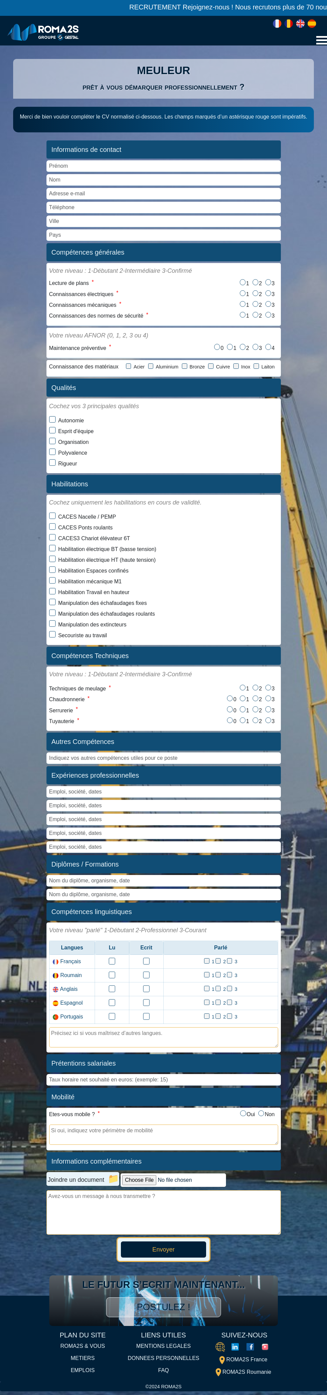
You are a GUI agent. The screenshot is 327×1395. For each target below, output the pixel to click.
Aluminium (167, 368)
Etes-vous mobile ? (72, 1118)
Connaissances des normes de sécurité (96, 317)
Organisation (73, 444)
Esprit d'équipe (76, 433)
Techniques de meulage (77, 690)
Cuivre (223, 368)
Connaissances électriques (81, 294)
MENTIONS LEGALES (163, 1350)
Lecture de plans (69, 283)
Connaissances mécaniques (83, 306)
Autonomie (71, 422)
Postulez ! (163, 1311)
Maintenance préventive (77, 349)
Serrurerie (61, 713)
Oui (250, 1118)
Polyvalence (72, 454)
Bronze (197, 368)
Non (269, 1118)
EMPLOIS (83, 1374)
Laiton (267, 368)
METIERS (83, 1362)
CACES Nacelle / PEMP (87, 518)
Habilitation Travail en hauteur (94, 594)
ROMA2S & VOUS (82, 1350)
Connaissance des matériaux (84, 368)
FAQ (163, 1374)
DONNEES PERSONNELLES (163, 1362)
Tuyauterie (61, 724)
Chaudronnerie (67, 702)
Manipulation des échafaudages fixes (102, 605)
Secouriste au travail (82, 637)
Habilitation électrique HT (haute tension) (107, 561)
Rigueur (67, 465)
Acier (139, 368)
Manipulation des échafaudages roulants (106, 615)
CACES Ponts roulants (85, 529)
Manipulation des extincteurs (92, 626)
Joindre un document (76, 1183)
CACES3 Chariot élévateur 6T (94, 540)
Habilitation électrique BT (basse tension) (107, 551)
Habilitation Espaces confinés (93, 572)
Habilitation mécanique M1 (90, 583)
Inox (245, 368)
